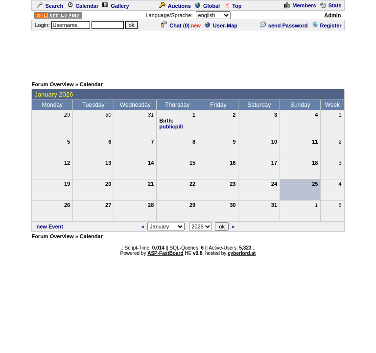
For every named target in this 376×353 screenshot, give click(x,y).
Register (327, 25)
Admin (332, 15)
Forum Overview (52, 84)
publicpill (171, 126)
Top (232, 6)
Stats (331, 5)
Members (300, 5)
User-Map (221, 25)
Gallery (115, 6)
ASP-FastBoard (165, 253)
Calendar (82, 6)
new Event (50, 226)
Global (207, 6)
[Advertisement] (188, 53)
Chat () (175, 25)
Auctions (175, 6)
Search (50, 6)
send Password (284, 25)
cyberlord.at (242, 253)
